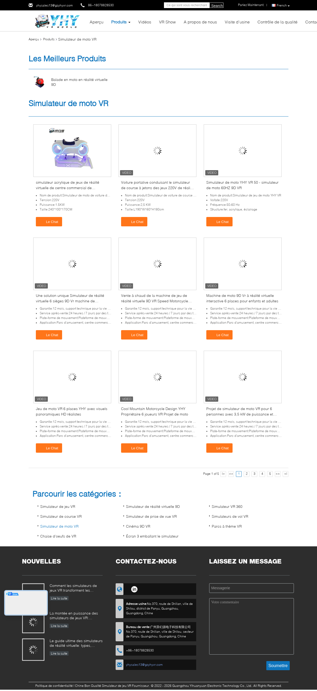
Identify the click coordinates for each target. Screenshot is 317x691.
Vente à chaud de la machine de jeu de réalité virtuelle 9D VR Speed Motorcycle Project (154, 301)
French (283, 5)
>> (278, 474)
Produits (119, 21)
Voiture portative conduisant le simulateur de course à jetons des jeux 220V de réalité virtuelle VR (157, 187)
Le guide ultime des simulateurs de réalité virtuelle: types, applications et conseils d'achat (76, 643)
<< (231, 474)
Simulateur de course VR (61, 516)
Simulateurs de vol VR (230, 516)
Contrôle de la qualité (277, 21)
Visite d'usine (237, 21)
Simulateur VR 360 (227, 506)
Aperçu (96, 21)
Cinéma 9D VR (138, 526)
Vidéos (144, 21)
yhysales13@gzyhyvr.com (54, 5)
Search (217, 6)
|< (223, 474)
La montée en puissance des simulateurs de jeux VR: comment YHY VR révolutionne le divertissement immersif (75, 616)
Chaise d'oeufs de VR (58, 536)
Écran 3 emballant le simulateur (152, 536)
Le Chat (49, 221)
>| (285, 474)
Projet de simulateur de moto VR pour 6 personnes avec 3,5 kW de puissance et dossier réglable (239, 414)
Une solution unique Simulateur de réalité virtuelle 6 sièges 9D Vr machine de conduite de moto (70, 301)
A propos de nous (200, 21)
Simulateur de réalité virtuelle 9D (153, 506)
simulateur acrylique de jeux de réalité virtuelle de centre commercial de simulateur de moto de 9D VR (67, 187)
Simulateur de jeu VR (57, 506)
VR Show (167, 21)
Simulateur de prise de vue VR (151, 516)
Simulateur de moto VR (59, 526)
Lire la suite (59, 598)
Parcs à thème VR (227, 526)
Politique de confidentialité (54, 686)
